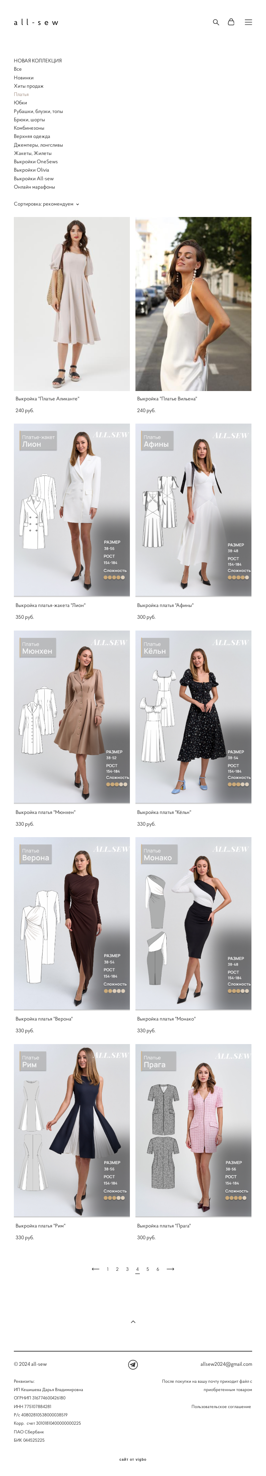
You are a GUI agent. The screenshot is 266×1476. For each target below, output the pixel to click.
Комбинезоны (29, 127)
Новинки (24, 77)
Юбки (20, 102)
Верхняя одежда (32, 136)
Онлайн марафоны (34, 186)
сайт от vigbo (133, 1459)
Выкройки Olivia (31, 169)
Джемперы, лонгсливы (38, 144)
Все (18, 69)
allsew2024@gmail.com (226, 1364)
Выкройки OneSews (36, 161)
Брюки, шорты (29, 119)
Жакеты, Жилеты (33, 153)
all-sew (37, 22)
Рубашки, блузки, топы (38, 111)
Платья (21, 94)
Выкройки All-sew (34, 178)
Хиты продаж (29, 86)
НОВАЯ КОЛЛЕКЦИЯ (38, 60)
